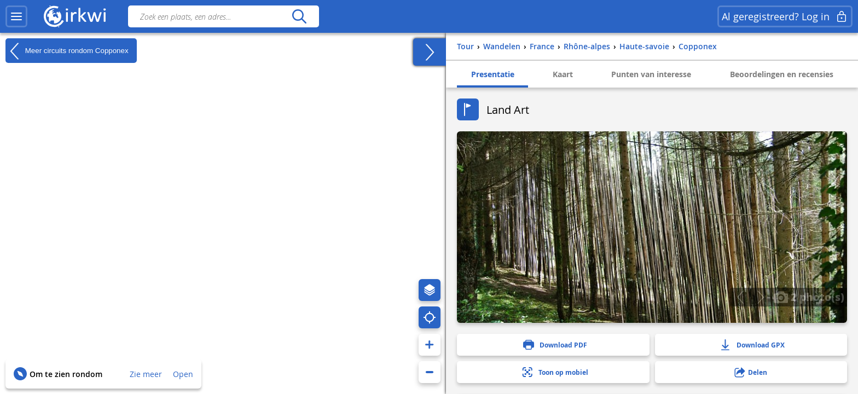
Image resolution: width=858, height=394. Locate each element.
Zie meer (146, 374)
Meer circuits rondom (67, 51)
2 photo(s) (808, 296)
